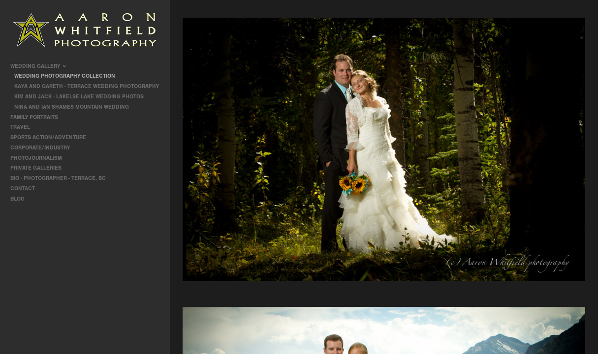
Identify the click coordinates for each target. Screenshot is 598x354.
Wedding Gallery (38, 66)
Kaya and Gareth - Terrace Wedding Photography (86, 86)
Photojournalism (39, 158)
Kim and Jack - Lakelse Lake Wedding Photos (79, 96)
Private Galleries (36, 168)
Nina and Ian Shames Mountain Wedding (71, 107)
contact (22, 188)
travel (23, 127)
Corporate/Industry (43, 148)
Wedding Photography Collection (64, 76)
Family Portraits (37, 117)
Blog (17, 199)
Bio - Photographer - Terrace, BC (58, 178)
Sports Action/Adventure (51, 137)
